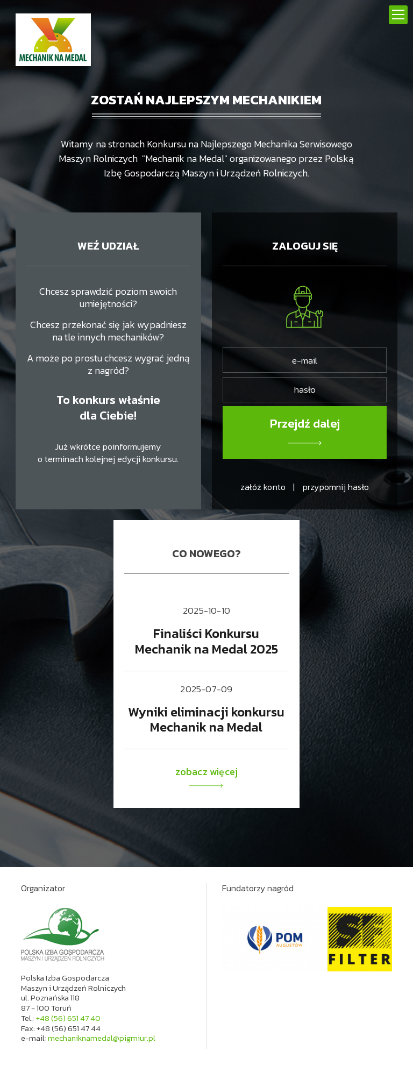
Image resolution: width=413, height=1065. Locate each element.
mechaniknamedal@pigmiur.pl (101, 1038)
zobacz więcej (206, 776)
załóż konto (263, 486)
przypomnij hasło (336, 486)
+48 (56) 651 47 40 (68, 1018)
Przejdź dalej (305, 423)
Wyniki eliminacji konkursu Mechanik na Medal (206, 719)
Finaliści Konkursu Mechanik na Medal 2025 (206, 641)
